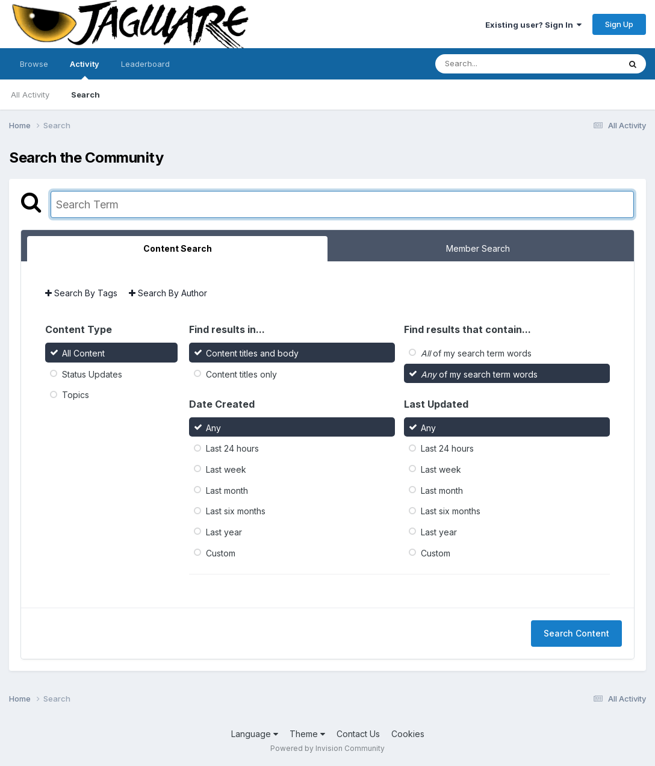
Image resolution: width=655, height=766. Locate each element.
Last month (227, 490)
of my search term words (476, 353)
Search (85, 94)
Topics (75, 395)
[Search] (494, 63)
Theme (307, 734)
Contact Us (358, 734)
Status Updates (92, 374)
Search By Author (168, 293)
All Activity (30, 94)
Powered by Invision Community (327, 748)
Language (254, 734)
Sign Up (619, 24)
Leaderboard (145, 64)
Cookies (407, 734)
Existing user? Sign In (533, 25)
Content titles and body (252, 353)
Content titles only (241, 374)
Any (213, 427)
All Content (83, 353)
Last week (226, 469)
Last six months (235, 511)
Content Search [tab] (177, 248)
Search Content (576, 633)
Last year (224, 532)
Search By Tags (81, 293)
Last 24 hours (232, 448)
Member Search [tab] (478, 248)
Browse (34, 64)
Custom (220, 552)
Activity (84, 69)
